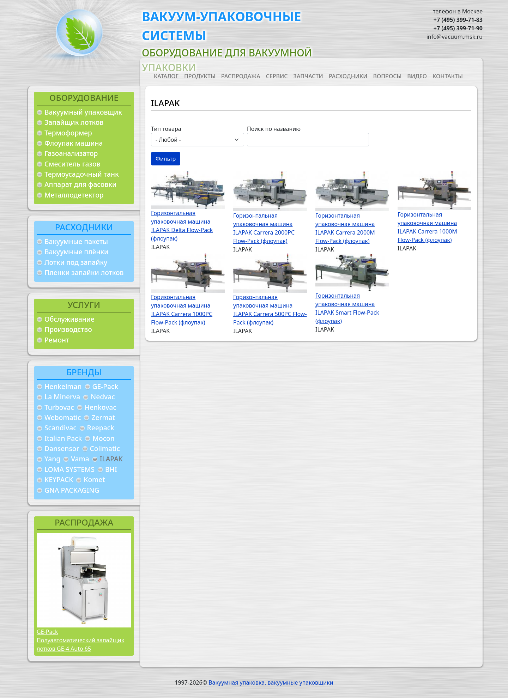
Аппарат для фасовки (80, 184)
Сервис (277, 76)
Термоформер (68, 132)
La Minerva (62, 396)
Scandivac (60, 427)
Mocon (103, 438)
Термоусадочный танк (81, 174)
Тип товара (166, 129)
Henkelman (63, 386)
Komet (94, 479)
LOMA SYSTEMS (69, 469)
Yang (52, 458)
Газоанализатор (71, 153)
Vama (80, 458)
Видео (417, 76)
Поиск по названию (274, 129)
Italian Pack (63, 438)
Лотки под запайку (75, 262)
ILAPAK (111, 458)
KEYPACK (58, 479)
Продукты (200, 76)
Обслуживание (69, 319)
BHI (111, 469)
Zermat (103, 417)
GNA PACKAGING (71, 490)
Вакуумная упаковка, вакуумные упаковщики (270, 682)
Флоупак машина (73, 143)
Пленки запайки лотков (83, 272)
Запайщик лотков (73, 122)
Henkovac (100, 407)
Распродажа (240, 76)
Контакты (448, 76)
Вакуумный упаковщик (83, 112)
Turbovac (59, 407)
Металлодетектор (74, 195)
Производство (68, 329)
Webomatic (62, 417)
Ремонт (56, 340)
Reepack (100, 427)
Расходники (348, 76)
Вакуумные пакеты (76, 241)
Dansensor (61, 448)
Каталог (166, 76)
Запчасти (308, 76)
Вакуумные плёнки (76, 251)
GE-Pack (105, 386)
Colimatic (105, 448)
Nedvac (103, 396)
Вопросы (387, 76)
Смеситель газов (72, 164)
